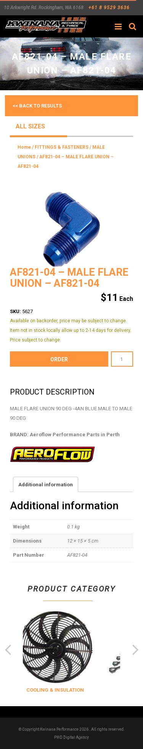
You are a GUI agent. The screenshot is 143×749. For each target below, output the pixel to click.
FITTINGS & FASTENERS (61, 147)
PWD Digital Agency (71, 737)
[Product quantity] (122, 359)
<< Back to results (37, 106)
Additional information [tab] (45, 484)
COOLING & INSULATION (65, 690)
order (59, 359)
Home (24, 147)
